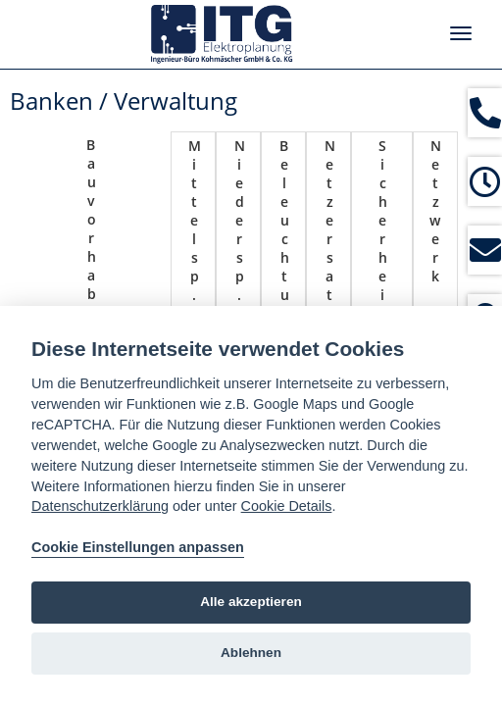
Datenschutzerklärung (100, 506)
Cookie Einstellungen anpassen (137, 547)
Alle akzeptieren (251, 601)
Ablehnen (251, 652)
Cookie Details (286, 506)
